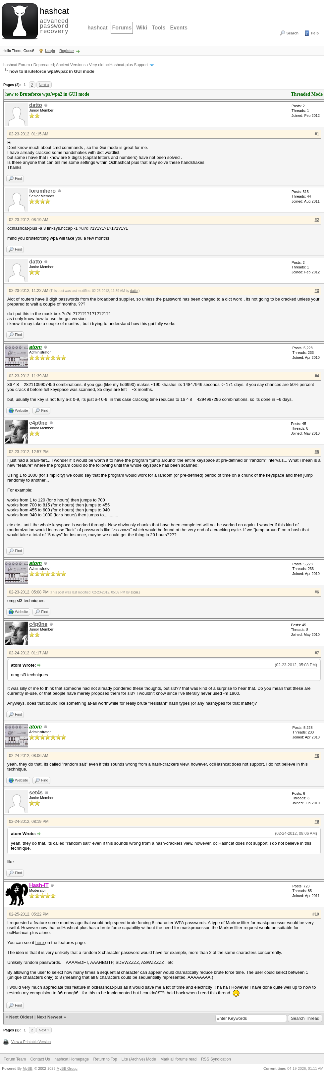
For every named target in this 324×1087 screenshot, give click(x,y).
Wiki (141, 27)
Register (66, 51)
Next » (44, 85)
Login (50, 51)
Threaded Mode (307, 94)
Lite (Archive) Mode (139, 1059)
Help (315, 33)
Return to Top (105, 1059)
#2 (317, 219)
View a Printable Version (31, 1042)
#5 (317, 451)
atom (134, 592)
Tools (158, 27)
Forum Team (15, 1059)
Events (178, 27)
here (40, 942)
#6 (317, 592)
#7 (317, 653)
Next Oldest (21, 1017)
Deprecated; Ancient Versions (59, 65)
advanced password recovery (53, 20)
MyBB (27, 1068)
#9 (317, 821)
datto (35, 105)
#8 (317, 755)
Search (292, 33)
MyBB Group (67, 1068)
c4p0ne (38, 423)
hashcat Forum (16, 65)
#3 (317, 290)
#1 (317, 134)
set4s (36, 792)
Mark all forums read (178, 1059)
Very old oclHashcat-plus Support (118, 65)
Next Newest (49, 1017)
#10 (315, 914)
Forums (122, 27)
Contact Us (40, 1059)
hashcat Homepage (71, 1059)
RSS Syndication (216, 1059)
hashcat (97, 27)
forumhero (42, 191)
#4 (317, 376)
